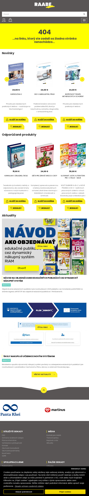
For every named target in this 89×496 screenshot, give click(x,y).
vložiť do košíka (16, 119)
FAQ (3, 435)
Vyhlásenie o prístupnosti (12, 443)
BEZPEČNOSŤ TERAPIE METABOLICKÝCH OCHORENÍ (72, 95)
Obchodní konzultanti (10, 448)
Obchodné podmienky (11, 451)
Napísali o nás (52, 440)
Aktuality (50, 443)
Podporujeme (7, 466)
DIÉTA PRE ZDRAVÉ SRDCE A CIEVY (44, 176)
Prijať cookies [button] (65, 492)
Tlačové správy (53, 438)
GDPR (4, 456)
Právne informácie (9, 440)
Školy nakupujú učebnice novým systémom (29, 356)
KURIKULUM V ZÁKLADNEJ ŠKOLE (16, 176)
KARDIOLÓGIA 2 (16, 94)
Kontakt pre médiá (54, 435)
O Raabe (50, 466)
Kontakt (5, 445)
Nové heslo (6, 453)
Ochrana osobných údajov (13, 438)
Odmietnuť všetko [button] (78, 469)
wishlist (16, 126)
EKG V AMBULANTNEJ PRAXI (44, 94)
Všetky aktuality (44, 374)
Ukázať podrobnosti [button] (24, 492)
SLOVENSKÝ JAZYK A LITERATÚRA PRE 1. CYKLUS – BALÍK (73, 177)
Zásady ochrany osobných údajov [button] (29, 486)
